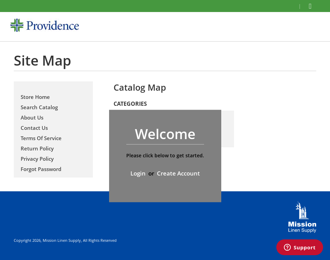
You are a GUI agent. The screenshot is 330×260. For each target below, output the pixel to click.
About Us (32, 117)
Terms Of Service (41, 138)
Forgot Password (41, 169)
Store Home (35, 96)
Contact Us (34, 127)
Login (138, 173)
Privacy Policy (37, 158)
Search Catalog (39, 107)
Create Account (178, 173)
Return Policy (37, 148)
